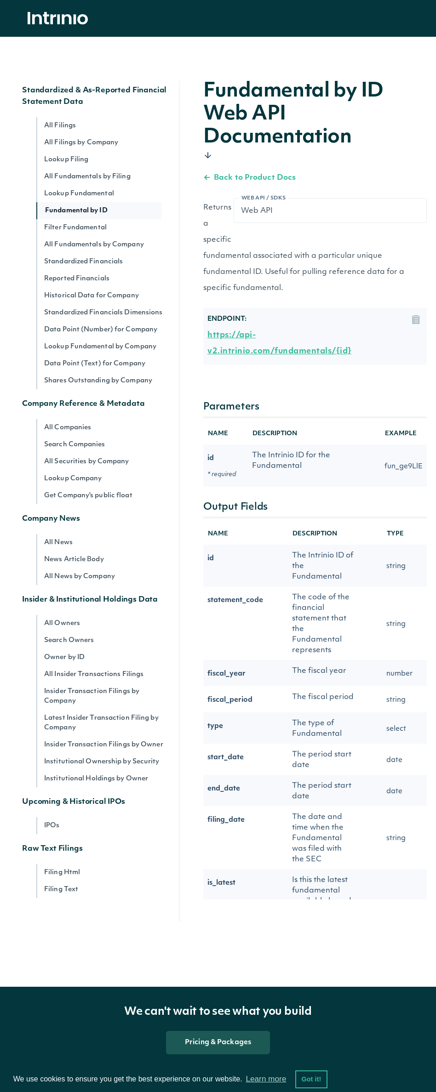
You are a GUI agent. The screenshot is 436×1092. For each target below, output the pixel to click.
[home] (60, 18)
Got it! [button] (311, 1079)
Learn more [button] (266, 1079)
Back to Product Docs (249, 178)
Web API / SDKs (263, 198)
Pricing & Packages (218, 1042)
